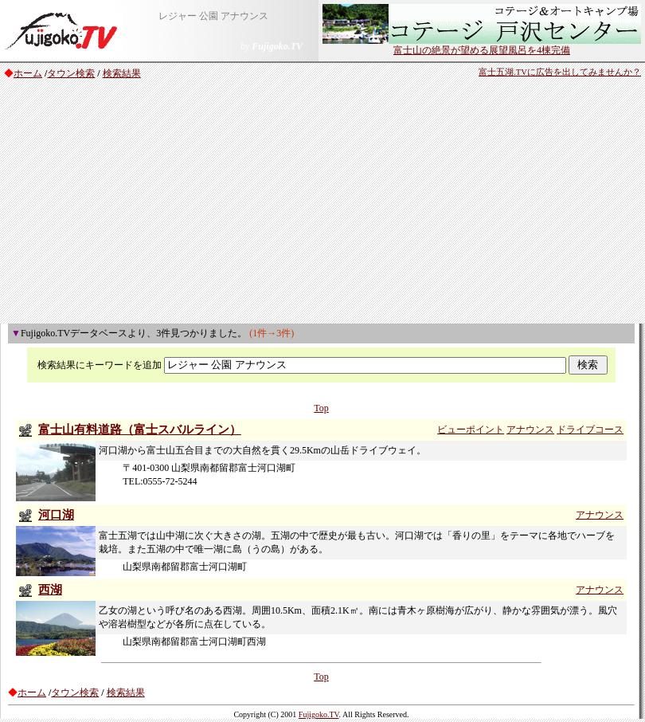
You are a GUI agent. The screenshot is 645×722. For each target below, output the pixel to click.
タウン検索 (71, 73)
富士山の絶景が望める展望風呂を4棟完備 (481, 45)
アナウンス (530, 429)
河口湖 (56, 514)
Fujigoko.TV (319, 714)
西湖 (50, 589)
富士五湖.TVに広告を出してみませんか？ (560, 72)
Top (321, 408)
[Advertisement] (323, 204)
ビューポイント (470, 429)
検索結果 (122, 73)
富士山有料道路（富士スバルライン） (139, 429)
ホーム (28, 73)
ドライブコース (590, 429)
